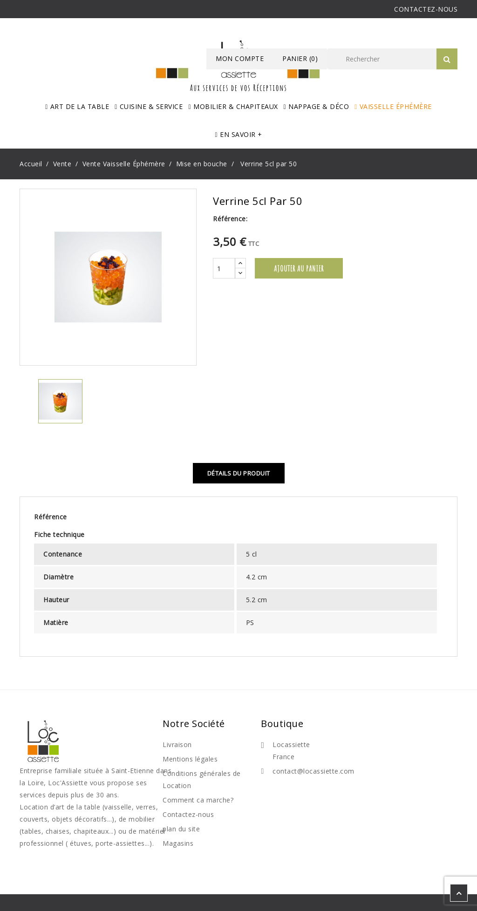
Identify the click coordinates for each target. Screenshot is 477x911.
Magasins (178, 843)
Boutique (282, 723)
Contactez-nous (188, 814)
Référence (50, 516)
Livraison (177, 744)
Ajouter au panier (299, 268)
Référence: (230, 218)
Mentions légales (190, 759)
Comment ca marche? (198, 799)
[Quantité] (224, 268)
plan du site (181, 828)
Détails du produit (238, 473)
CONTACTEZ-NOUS (425, 9)
